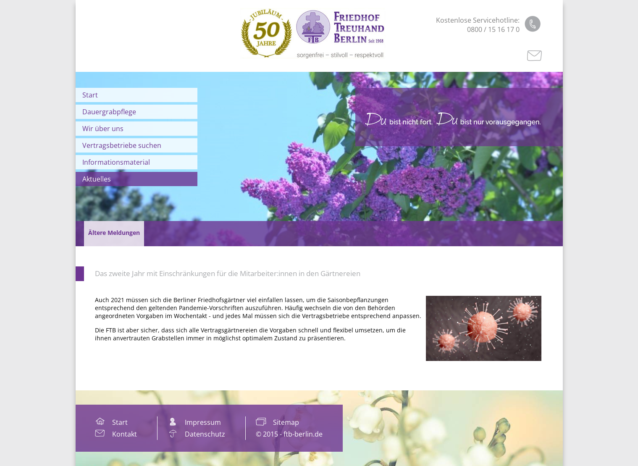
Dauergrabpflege (109, 111)
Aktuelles (96, 179)
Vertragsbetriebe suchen (121, 145)
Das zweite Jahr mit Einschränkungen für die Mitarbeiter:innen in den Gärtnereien (227, 273)
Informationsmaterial (116, 162)
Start (90, 95)
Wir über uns (102, 128)
